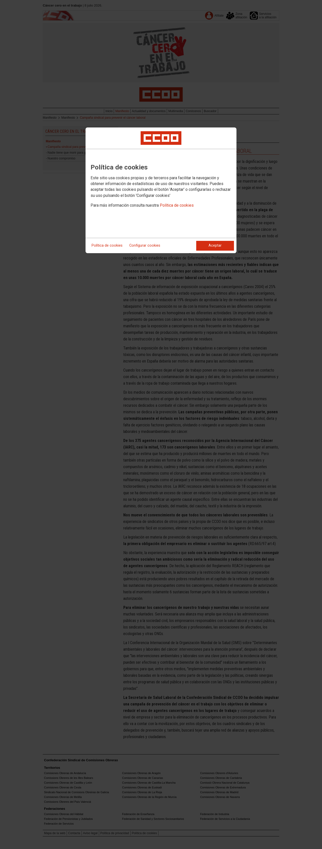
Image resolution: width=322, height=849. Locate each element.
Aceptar (215, 245)
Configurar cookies (144, 245)
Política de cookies (177, 205)
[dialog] (161, 190)
